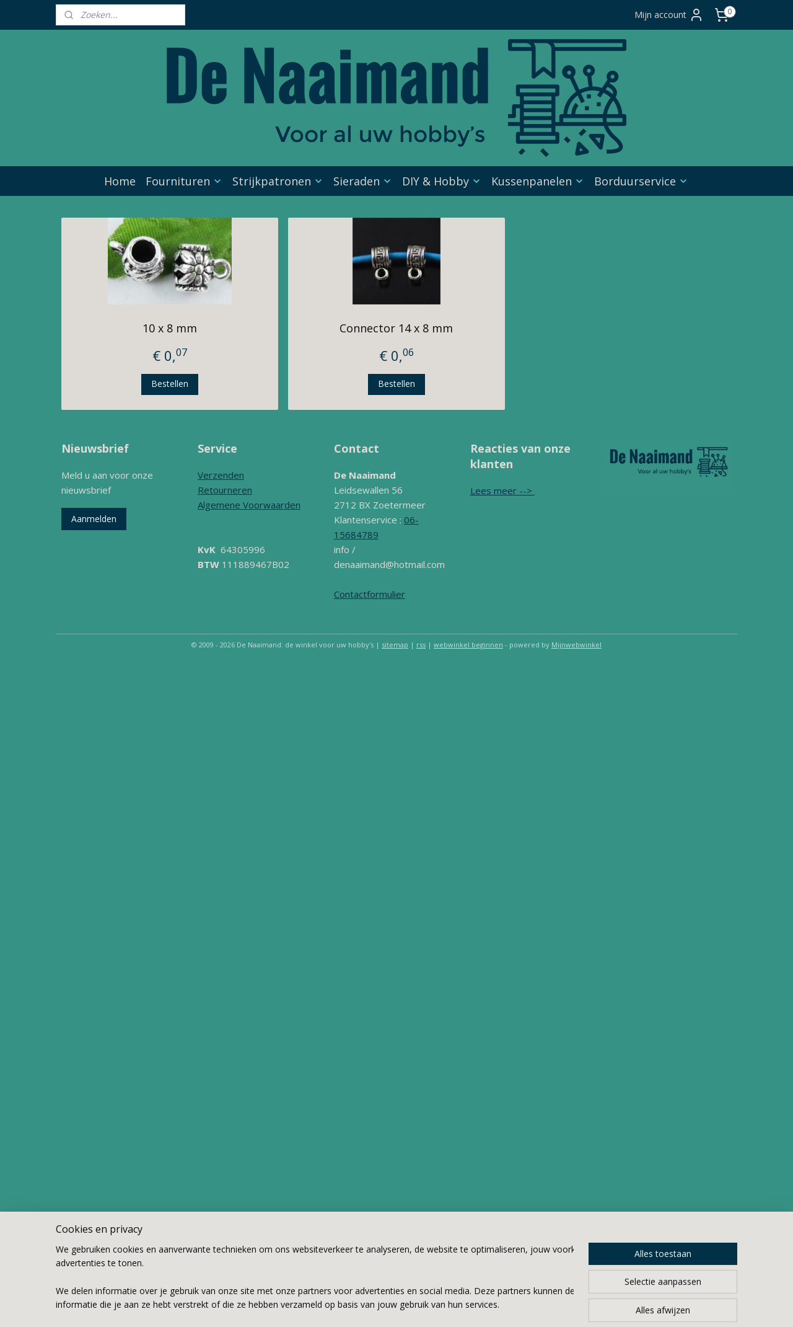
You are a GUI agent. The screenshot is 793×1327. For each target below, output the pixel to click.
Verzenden (221, 475)
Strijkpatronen (277, 181)
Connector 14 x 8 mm (396, 328)
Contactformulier (369, 594)
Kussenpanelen (537, 181)
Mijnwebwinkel (576, 644)
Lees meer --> (502, 490)
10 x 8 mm (169, 328)
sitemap (395, 644)
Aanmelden (93, 519)
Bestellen (169, 383)
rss (421, 644)
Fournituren (184, 181)
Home (120, 181)
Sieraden (362, 181)
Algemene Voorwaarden (249, 505)
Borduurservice (641, 181)
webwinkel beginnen (468, 644)
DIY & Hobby (441, 181)
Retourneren (225, 490)
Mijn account (669, 14)
